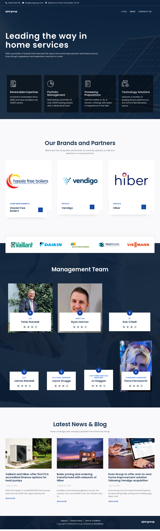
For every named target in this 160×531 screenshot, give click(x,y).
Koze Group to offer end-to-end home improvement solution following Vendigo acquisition (129, 479)
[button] (10, 500)
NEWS (132, 11)
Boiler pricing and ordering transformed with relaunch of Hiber (76, 479)
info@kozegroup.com (33, 3)
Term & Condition (92, 522)
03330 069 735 (12, 3)
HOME (124, 11)
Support (64, 522)
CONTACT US (144, 11)
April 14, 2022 (114, 487)
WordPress (98, 525)
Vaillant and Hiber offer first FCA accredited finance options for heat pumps (27, 479)
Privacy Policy (76, 522)
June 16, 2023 (12, 487)
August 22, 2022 (64, 487)
